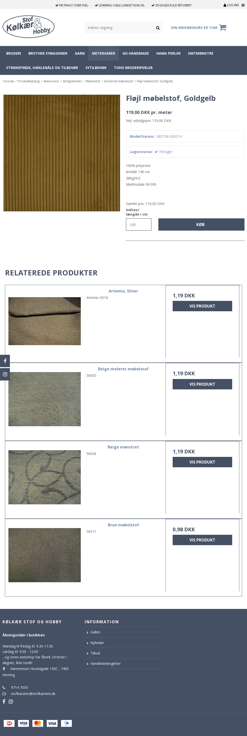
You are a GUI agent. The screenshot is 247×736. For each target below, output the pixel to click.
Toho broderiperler (133, 67)
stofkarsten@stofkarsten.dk (33, 693)
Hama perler (168, 53)
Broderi (13, 53)
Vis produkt (202, 306)
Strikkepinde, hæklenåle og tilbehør (42, 67)
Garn (80, 53)
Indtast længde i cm (137, 212)
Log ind (231, 5)
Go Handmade (136, 53)
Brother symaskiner (47, 53)
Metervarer (103, 53)
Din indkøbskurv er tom (199, 27)
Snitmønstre (200, 53)
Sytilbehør (95, 67)
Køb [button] (200, 224)
